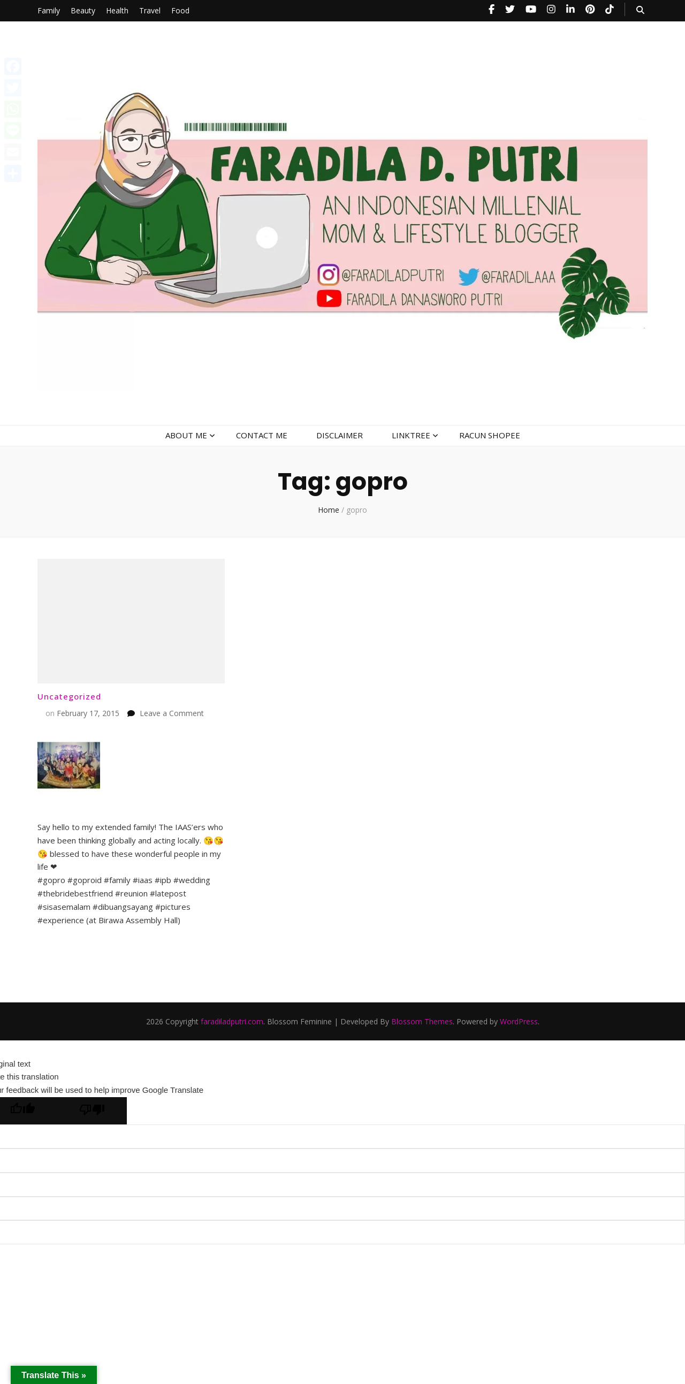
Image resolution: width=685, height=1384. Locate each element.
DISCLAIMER (339, 435)
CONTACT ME (261, 435)
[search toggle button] (640, 10)
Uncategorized (69, 696)
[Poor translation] (92, 1110)
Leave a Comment (172, 713)
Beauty (83, 10)
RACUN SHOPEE (489, 435)
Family (48, 10)
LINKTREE (411, 435)
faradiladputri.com (232, 1021)
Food (180, 10)
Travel (150, 10)
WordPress (519, 1021)
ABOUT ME (186, 435)
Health (117, 10)
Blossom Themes (422, 1021)
